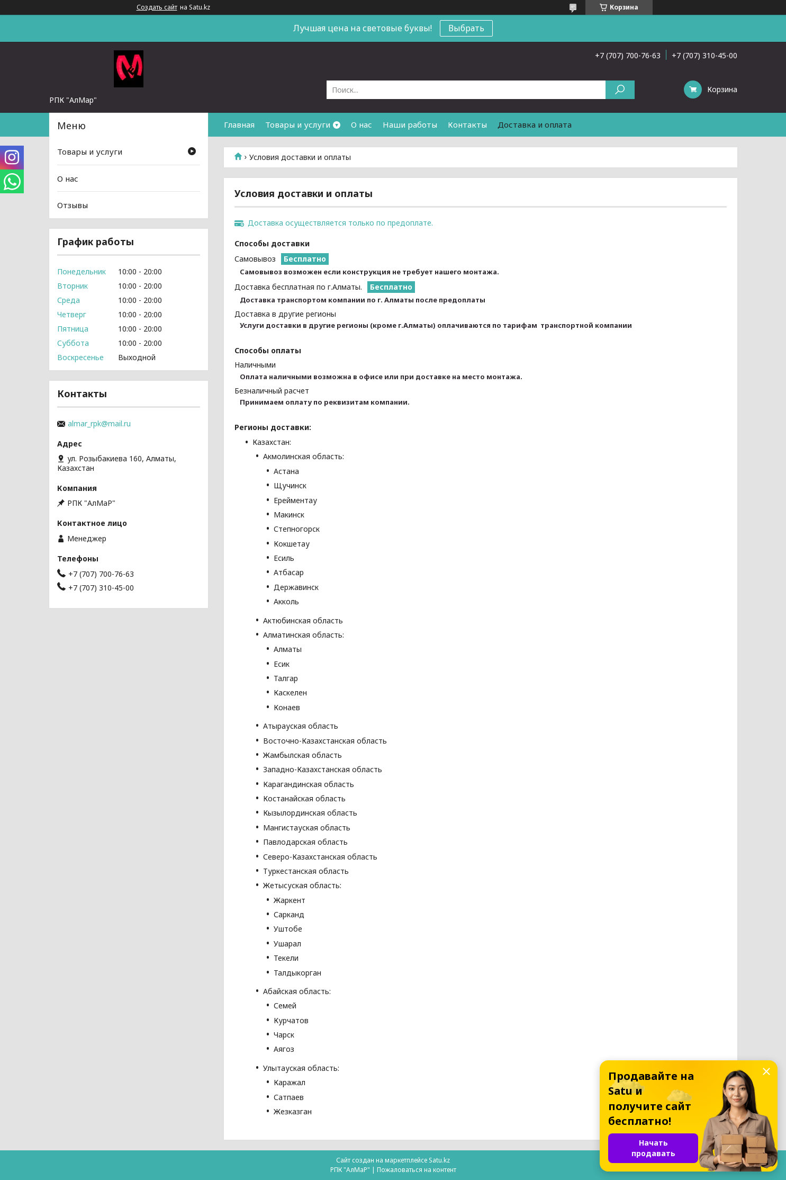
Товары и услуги (297, 124)
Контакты (467, 124)
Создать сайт (157, 7)
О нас (361, 124)
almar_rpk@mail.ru (99, 423)
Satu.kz (439, 1160)
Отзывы (72, 205)
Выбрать (466, 28)
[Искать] (620, 90)
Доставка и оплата (535, 124)
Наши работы (410, 124)
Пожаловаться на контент (416, 1169)
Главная (239, 124)
